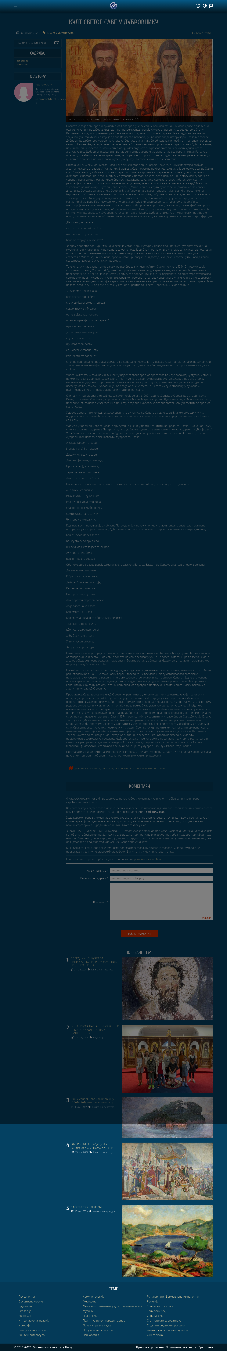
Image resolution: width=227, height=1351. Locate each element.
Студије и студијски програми (166, 1325)
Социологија (155, 1315)
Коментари (201, 32)
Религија (152, 1301)
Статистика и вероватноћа (164, 1320)
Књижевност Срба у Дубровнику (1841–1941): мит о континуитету (93, 1100)
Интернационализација (34, 1320)
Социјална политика (160, 1306)
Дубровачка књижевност (87, 768)
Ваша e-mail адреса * (94, 878)
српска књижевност (125, 768)
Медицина (89, 1301)
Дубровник (107, 768)
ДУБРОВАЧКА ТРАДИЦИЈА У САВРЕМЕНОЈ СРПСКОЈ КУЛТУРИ (92, 1146)
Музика (88, 1311)
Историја (24, 1325)
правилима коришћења (147, 859)
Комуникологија (93, 1296)
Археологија (27, 1296)
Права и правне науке (97, 1325)
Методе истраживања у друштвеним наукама (113, 1306)
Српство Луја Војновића (86, 1206)
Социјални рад (156, 1311)
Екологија (25, 1311)
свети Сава (159, 768)
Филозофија (155, 1335)
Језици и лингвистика (32, 1330)
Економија (25, 1315)
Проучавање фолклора (98, 1330)
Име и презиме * (97, 870)
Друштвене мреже (31, 1301)
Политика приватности (181, 1347)
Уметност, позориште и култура (167, 1330)
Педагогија (90, 1315)
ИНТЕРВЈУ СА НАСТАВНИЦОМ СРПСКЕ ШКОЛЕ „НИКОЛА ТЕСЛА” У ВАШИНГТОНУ (96, 1030)
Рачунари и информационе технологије (173, 1296)
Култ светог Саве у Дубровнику (113, 22)
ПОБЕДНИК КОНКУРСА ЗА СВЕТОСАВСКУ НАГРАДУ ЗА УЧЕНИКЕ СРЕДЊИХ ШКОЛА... (94, 962)
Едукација (98, 1037)
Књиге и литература (102, 969)
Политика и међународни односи (104, 1320)
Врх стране (22, 60)
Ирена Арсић (43, 84)
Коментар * (100, 902)
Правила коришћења (150, 1347)
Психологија (91, 1335)
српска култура (144, 768)
